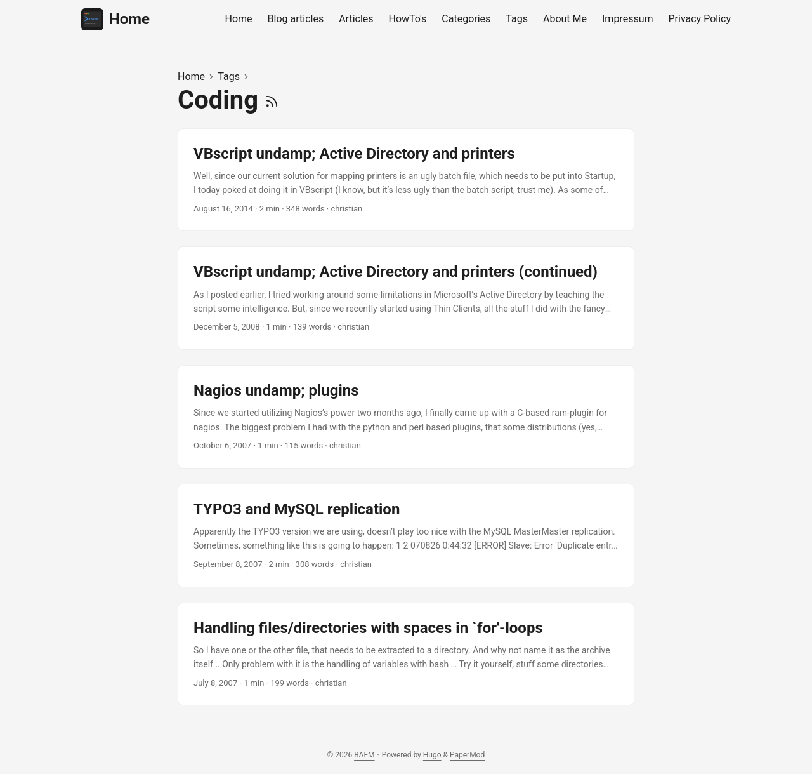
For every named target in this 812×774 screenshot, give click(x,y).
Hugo (432, 755)
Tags (229, 76)
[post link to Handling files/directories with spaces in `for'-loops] (406, 654)
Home (115, 19)
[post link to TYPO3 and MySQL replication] (406, 535)
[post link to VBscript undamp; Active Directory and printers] (406, 180)
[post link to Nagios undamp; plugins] (406, 417)
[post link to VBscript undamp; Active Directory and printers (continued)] (406, 298)
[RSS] (272, 100)
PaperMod (467, 755)
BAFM (364, 755)
